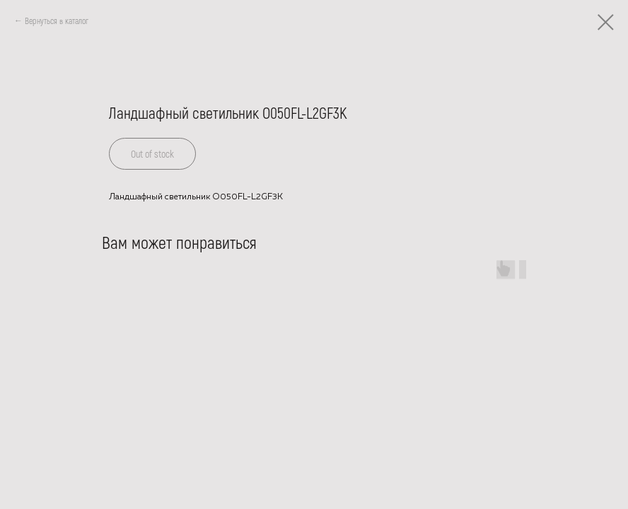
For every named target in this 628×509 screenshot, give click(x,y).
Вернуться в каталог (56, 20)
